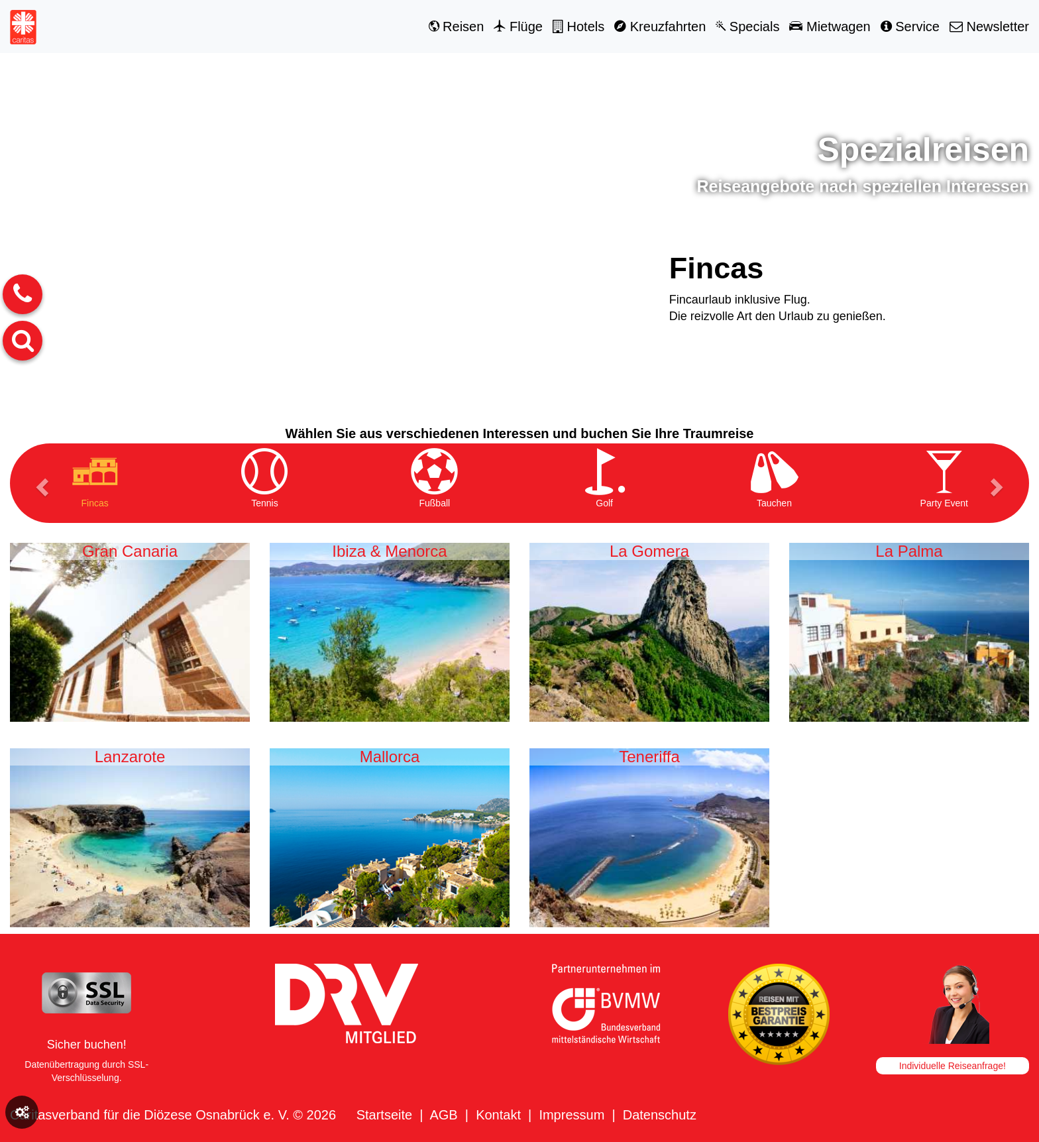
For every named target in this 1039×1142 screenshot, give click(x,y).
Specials (747, 26)
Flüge (518, 26)
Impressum (571, 1115)
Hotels (578, 26)
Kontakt (498, 1115)
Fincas (716, 268)
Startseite (384, 1115)
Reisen (456, 26)
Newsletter (989, 26)
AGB (443, 1115)
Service (910, 26)
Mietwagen (829, 26)
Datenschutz (659, 1115)
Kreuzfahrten (660, 26)
